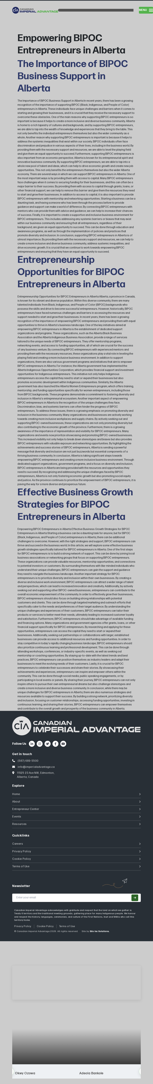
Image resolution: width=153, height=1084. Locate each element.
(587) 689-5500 (28, 761)
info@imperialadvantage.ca (36, 767)
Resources (76, 824)
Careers (76, 844)
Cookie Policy (76, 859)
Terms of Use (76, 866)
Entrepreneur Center (76, 809)
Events (76, 816)
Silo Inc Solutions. (100, 931)
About (76, 801)
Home (76, 794)
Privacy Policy (76, 851)
